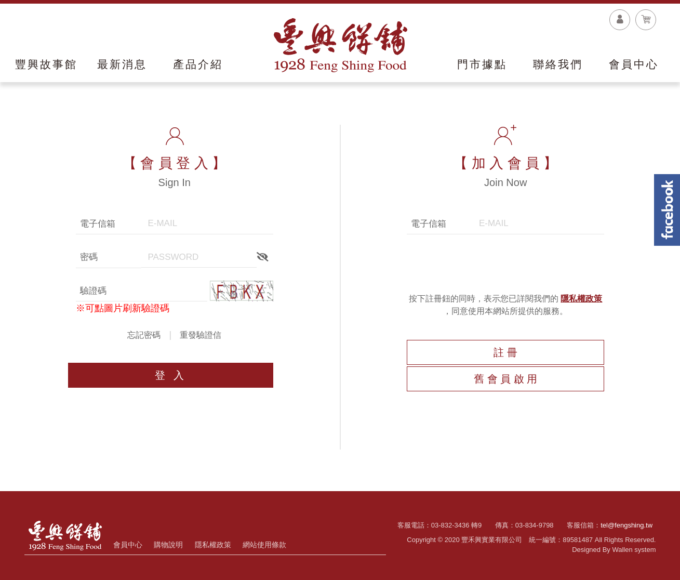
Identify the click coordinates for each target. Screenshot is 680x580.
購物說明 (168, 545)
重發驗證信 (200, 335)
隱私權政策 (581, 298)
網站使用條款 (264, 545)
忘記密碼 (144, 335)
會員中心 (127, 545)
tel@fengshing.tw (626, 525)
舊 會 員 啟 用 (505, 379)
